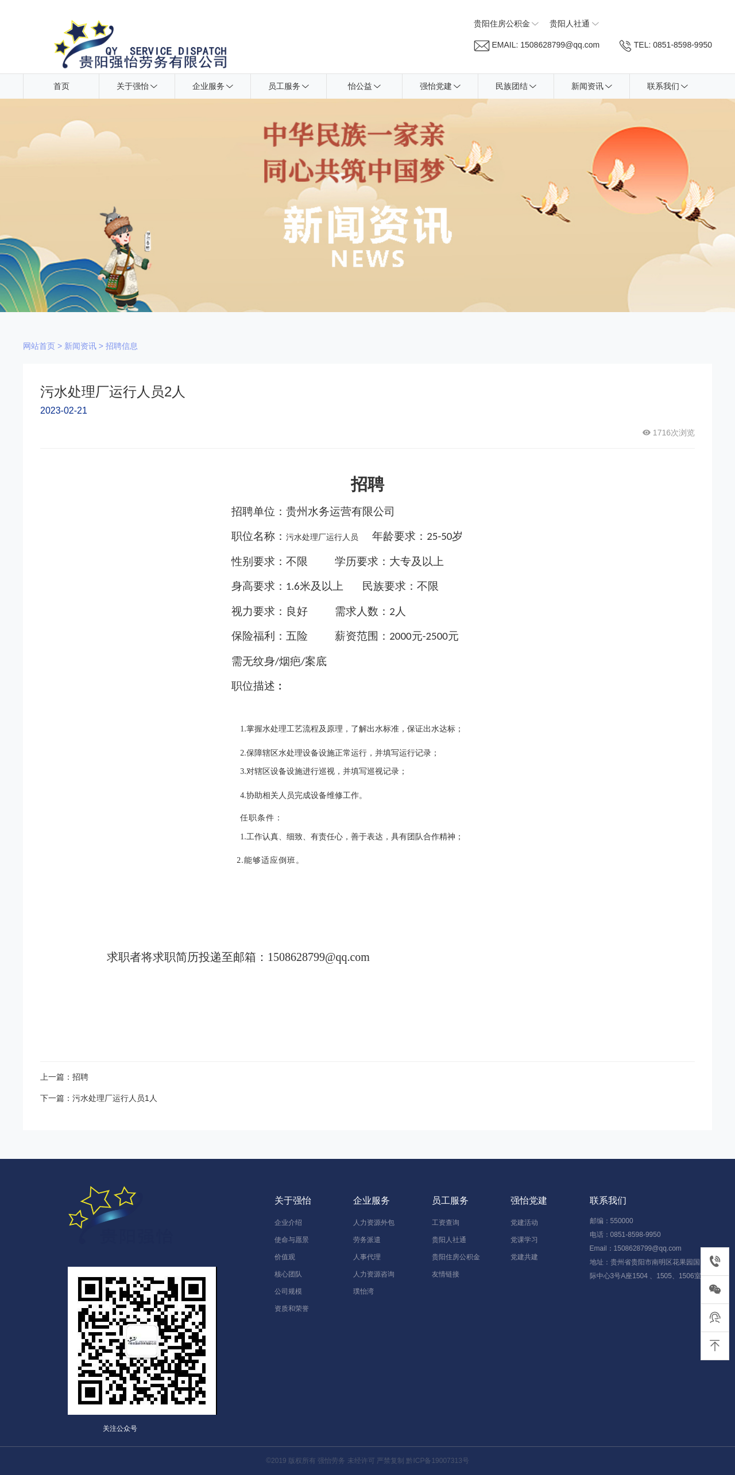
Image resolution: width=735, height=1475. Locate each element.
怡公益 (364, 86)
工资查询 (445, 1223)
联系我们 (667, 86)
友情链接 (445, 1274)
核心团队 (288, 1274)
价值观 (284, 1257)
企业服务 (212, 86)
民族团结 (516, 86)
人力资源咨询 (373, 1274)
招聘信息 (122, 346)
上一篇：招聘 (64, 1076)
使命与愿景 (291, 1240)
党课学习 (524, 1240)
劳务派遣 (367, 1240)
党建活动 (524, 1223)
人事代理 (367, 1257)
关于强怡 (137, 86)
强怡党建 (440, 86)
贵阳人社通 (449, 1240)
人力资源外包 (373, 1223)
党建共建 (524, 1257)
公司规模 (288, 1291)
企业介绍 (288, 1223)
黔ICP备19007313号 (437, 1461)
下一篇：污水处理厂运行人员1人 (98, 1098)
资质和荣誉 (291, 1309)
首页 (61, 86)
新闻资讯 (591, 86)
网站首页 (39, 346)
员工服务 (288, 86)
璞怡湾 (363, 1291)
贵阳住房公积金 (456, 1257)
